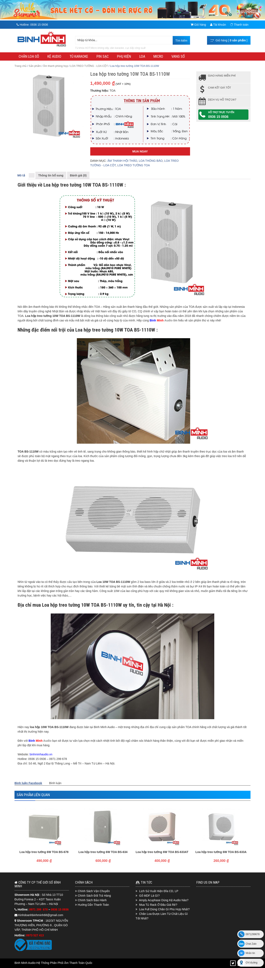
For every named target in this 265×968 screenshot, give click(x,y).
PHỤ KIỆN (124, 56)
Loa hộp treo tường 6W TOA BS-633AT (162, 852)
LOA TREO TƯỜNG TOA (133, 165)
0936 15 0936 (218, 117)
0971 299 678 (38, 909)
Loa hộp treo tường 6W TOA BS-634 (103, 852)
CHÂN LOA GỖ (29, 56)
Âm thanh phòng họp (55, 65)
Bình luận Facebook (28, 783)
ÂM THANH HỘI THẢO (122, 160)
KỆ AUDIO (54, 56)
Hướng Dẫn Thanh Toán (93, 904)
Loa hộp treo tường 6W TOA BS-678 (44, 852)
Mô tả (21, 175)
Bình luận (55, 783)
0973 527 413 (35, 935)
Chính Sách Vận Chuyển (94, 891)
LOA (142, 56)
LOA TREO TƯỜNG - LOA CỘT (89, 65)
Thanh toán (239, 24)
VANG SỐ (178, 56)
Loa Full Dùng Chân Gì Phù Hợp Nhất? (164, 909)
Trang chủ (20, 65)
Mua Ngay (140, 151)
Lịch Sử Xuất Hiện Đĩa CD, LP (158, 891)
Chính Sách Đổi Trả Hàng (94, 895)
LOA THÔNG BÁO (151, 160)
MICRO (158, 56)
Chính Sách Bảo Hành (92, 900)
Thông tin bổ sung (51, 175)
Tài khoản (218, 24)
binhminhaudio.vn (41, 754)
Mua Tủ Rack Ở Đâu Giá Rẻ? (158, 904)
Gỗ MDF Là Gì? (149, 895)
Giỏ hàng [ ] (228, 40)
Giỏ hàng (198, 24)
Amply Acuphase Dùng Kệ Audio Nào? (163, 900)
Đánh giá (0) (78, 175)
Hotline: (32, 24)
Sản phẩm (35, 65)
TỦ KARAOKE (79, 56)
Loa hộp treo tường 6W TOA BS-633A (221, 852)
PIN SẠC (102, 56)
